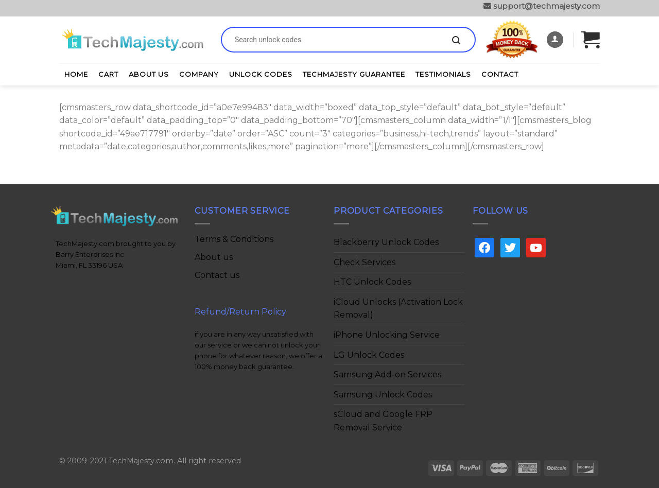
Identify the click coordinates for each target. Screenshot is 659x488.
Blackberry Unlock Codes (386, 242)
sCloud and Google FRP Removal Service (383, 420)
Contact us (217, 275)
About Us (149, 74)
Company (199, 74)
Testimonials (443, 74)
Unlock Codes (260, 74)
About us (214, 257)
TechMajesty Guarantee (354, 74)
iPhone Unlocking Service (387, 335)
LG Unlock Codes (369, 355)
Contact (499, 74)
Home (76, 74)
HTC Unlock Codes (372, 282)
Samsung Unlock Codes (383, 394)
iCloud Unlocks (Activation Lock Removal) (398, 308)
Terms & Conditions (234, 239)
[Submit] (456, 40)
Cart (108, 74)
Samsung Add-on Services (387, 374)
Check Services (364, 262)
